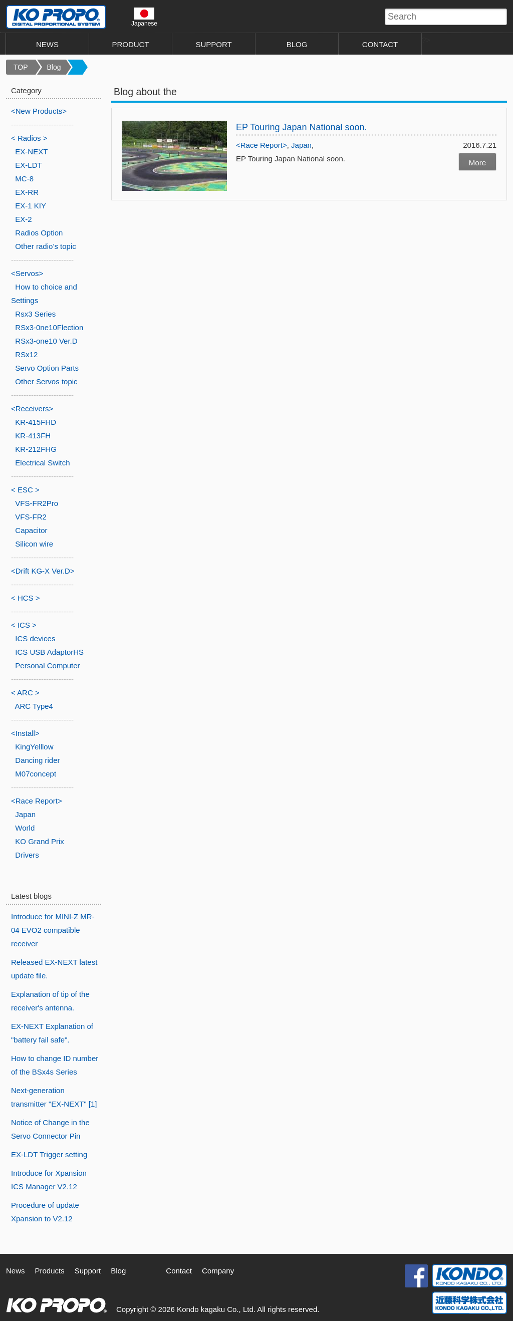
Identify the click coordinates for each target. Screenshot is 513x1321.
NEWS (47, 44)
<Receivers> (32, 408)
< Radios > (29, 138)
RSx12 (26, 354)
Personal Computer (47, 665)
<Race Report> (261, 145)
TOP (21, 67)
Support (88, 1270)
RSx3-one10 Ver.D (46, 341)
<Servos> (27, 273)
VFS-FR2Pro (36, 503)
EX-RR (27, 192)
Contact (179, 1270)
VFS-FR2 (31, 516)
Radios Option (39, 232)
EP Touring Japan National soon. (301, 127)
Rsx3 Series (35, 314)
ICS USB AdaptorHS (49, 652)
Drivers (27, 855)
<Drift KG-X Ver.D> (43, 571)
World (25, 828)
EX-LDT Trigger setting (49, 1154)
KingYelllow (34, 746)
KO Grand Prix (39, 841)
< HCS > (25, 598)
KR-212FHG (36, 449)
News (15, 1270)
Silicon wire (34, 544)
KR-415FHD (35, 422)
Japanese (144, 17)
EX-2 (23, 219)
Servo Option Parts (47, 368)
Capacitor (31, 530)
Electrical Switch (42, 462)
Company (218, 1270)
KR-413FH (33, 435)
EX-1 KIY (30, 205)
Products (50, 1270)
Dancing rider (37, 760)
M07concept (35, 773)
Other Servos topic (46, 381)
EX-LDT (28, 165)
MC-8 (24, 178)
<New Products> (39, 111)
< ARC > (25, 692)
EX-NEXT (31, 151)
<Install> (25, 733)
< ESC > (25, 489)
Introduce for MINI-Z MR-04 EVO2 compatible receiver (53, 930)
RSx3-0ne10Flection (49, 327)
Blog (54, 67)
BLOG (297, 44)
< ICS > (24, 625)
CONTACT (380, 44)
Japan (301, 145)
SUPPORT (213, 44)
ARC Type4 (34, 706)
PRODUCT (130, 44)
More (477, 162)
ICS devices (35, 638)
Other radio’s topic (45, 246)
